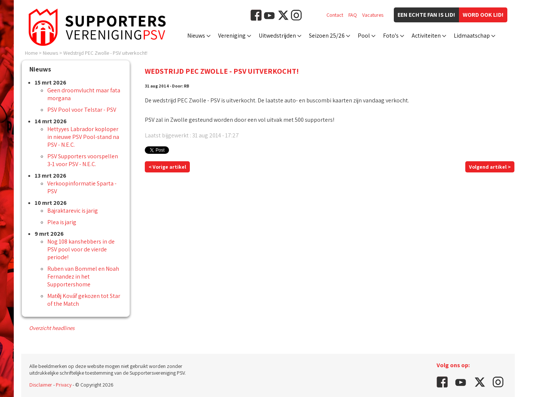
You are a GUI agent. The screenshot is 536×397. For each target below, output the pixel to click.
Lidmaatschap (472, 35)
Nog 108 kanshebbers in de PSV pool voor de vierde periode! (81, 249)
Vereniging (232, 35)
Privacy (63, 384)
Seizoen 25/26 (327, 35)
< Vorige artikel (167, 166)
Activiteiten (426, 35)
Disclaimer (40, 384)
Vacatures (372, 15)
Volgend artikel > (490, 166)
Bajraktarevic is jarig (72, 211)
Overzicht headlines (51, 327)
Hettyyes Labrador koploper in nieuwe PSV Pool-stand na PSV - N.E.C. (83, 137)
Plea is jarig (61, 222)
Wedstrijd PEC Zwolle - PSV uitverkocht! (105, 53)
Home (31, 53)
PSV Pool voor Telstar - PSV (81, 110)
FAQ (352, 15)
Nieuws (196, 35)
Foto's (391, 35)
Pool (364, 35)
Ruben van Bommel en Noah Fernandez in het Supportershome (83, 276)
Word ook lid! (483, 15)
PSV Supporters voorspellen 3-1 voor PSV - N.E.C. (82, 160)
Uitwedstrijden (277, 35)
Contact (334, 15)
